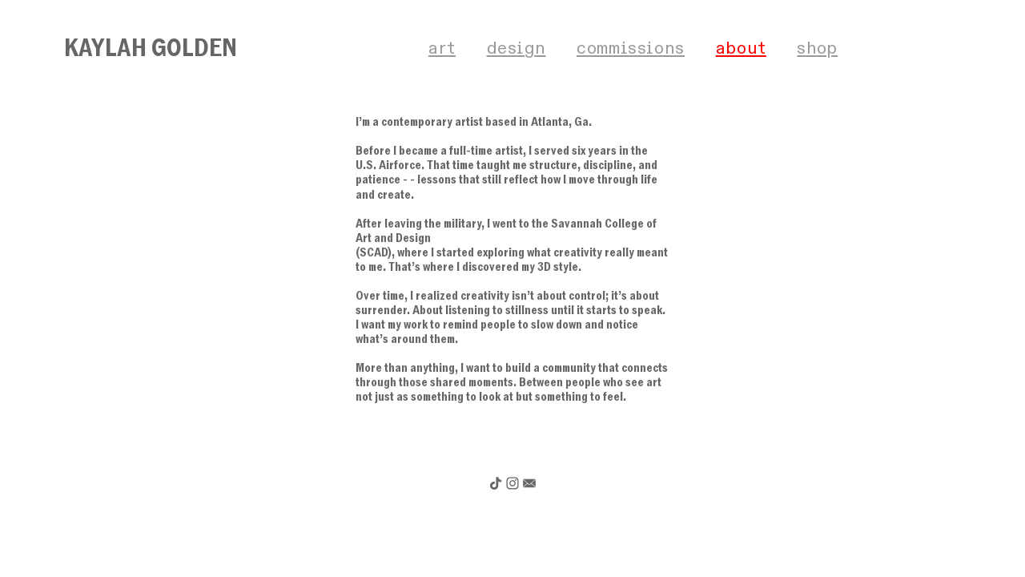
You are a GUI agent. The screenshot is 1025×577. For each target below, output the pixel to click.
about (741, 48)
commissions (631, 48)
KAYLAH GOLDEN (150, 48)
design (516, 48)
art (442, 48)
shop (817, 48)
